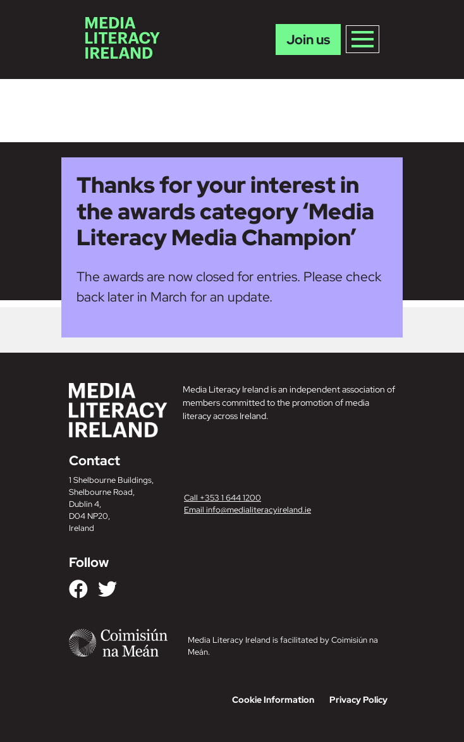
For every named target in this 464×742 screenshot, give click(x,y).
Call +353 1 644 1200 (222, 497)
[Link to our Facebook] (78, 589)
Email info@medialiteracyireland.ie (247, 509)
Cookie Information (273, 699)
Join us (308, 39)
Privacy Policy (358, 699)
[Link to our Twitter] (107, 589)
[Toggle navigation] (362, 39)
